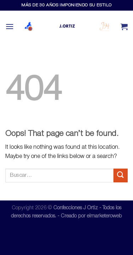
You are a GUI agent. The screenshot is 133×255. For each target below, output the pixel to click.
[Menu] (9, 26)
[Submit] (120, 175)
